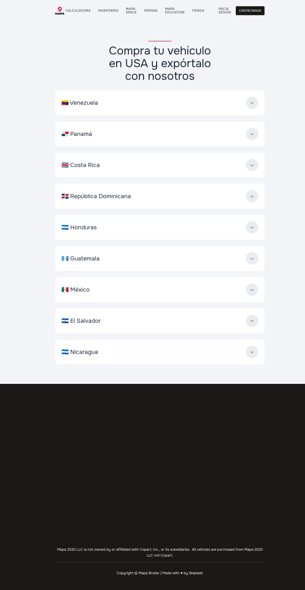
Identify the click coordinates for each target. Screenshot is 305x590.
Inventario (108, 10)
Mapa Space (131, 10)
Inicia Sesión (225, 10)
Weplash (196, 573)
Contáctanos (250, 10)
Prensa (151, 10)
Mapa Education (175, 10)
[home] (58, 11)
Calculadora (78, 10)
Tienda (198, 10)
